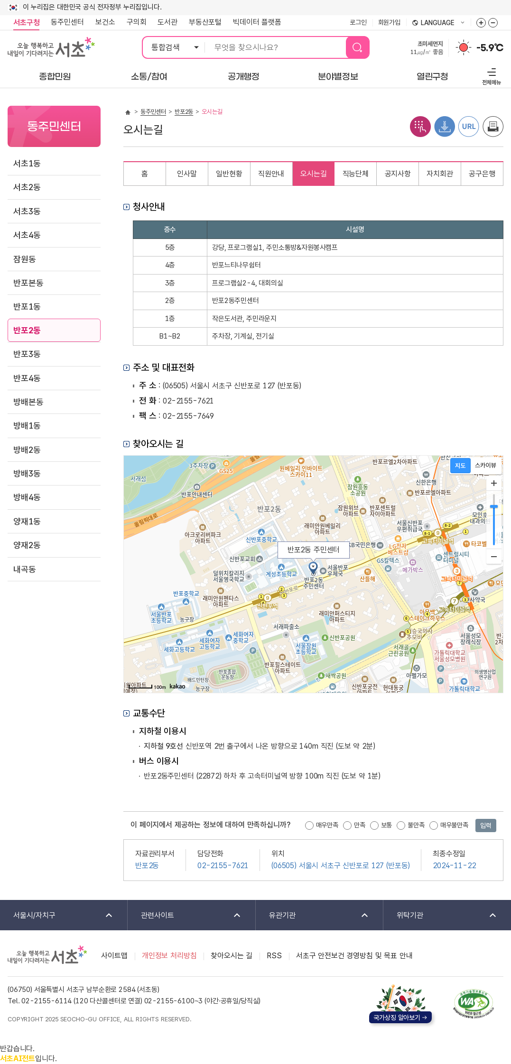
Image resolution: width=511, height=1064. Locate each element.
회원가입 (389, 22)
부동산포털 (205, 22)
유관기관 (313, 916)
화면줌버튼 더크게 (481, 23)
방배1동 (26, 426)
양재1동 (26, 521)
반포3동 (26, 354)
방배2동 (26, 450)
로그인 (358, 22)
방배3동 (26, 473)
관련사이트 (185, 916)
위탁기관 (440, 916)
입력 (486, 825)
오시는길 (313, 173)
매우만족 (327, 825)
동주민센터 (64, 22)
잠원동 (24, 259)
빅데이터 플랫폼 (257, 22)
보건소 (105, 22)
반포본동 (28, 283)
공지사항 (398, 173)
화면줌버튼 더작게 (493, 23)
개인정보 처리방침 (169, 955)
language (438, 23)
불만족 (416, 825)
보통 (386, 825)
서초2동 (26, 187)
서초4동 (26, 235)
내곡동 (24, 569)
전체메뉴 (490, 75)
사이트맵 (114, 955)
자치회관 (440, 173)
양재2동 (26, 545)
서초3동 (26, 211)
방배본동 (28, 402)
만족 (359, 825)
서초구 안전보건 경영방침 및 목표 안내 (354, 955)
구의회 (137, 22)
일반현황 (229, 173)
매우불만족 (454, 825)
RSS (274, 955)
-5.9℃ (489, 48)
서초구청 (26, 22)
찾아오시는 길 (231, 955)
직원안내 (271, 173)
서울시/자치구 (57, 916)
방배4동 (26, 497)
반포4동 (26, 378)
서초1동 (26, 163)
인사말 (187, 173)
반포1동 (26, 307)
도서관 (167, 22)
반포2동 (26, 330)
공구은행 (482, 173)
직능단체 (356, 173)
